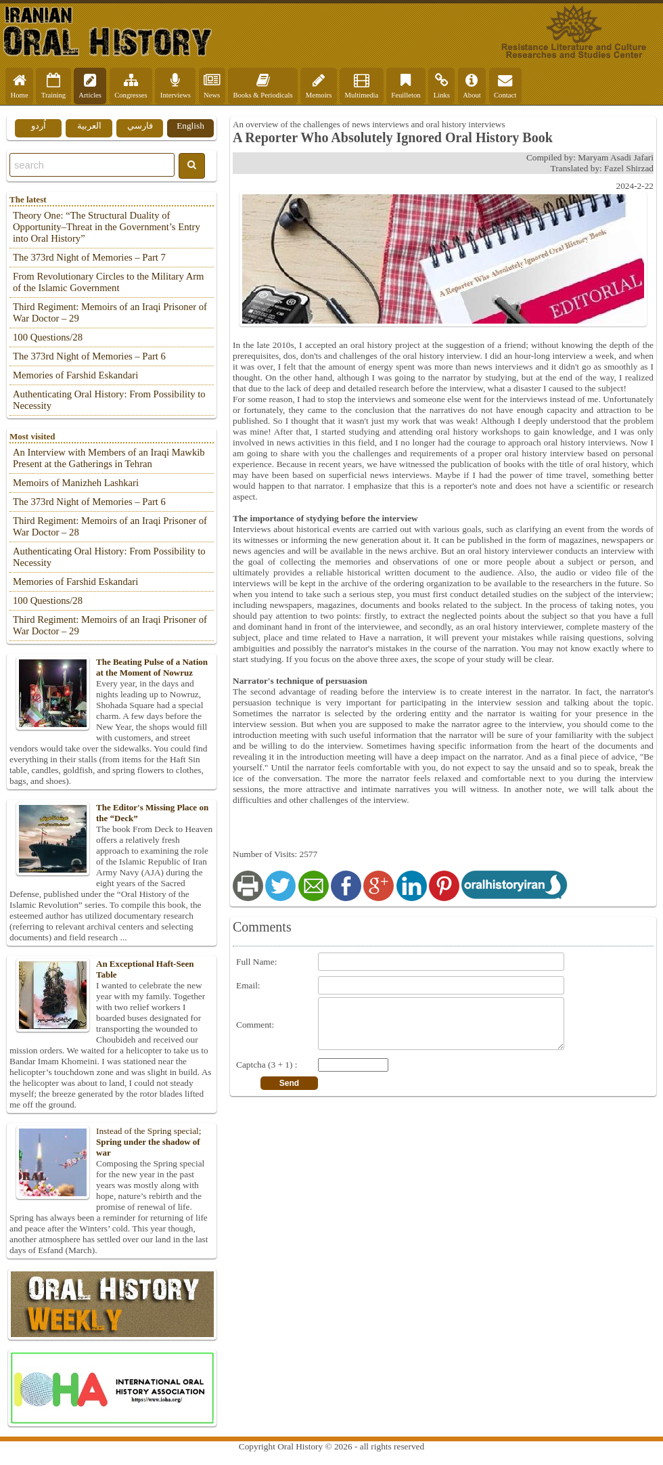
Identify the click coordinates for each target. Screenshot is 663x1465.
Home (19, 86)
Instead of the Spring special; (111, 1142)
